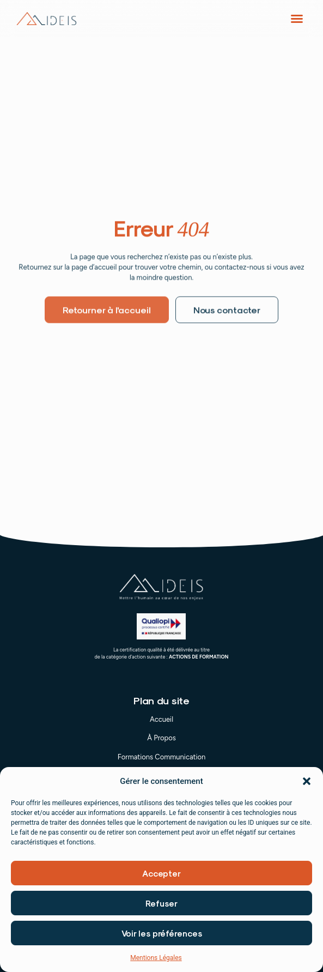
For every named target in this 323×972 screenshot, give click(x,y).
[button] (306, 781)
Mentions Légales (156, 958)
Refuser (161, 904)
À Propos (161, 738)
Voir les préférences (161, 934)
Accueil (161, 719)
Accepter (161, 874)
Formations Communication (162, 757)
